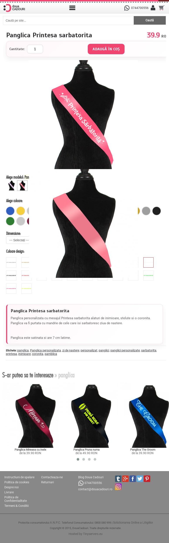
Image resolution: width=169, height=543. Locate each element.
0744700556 (90, 483)
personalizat (89, 350)
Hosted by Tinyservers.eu (86, 534)
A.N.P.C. (55, 522)
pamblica (51, 354)
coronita (37, 354)
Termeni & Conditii (16, 505)
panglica (23, 350)
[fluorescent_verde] (149, 272)
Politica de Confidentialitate (15, 498)
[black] (11, 272)
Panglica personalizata (45, 350)
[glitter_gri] (11, 259)
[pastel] (21, 221)
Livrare (9, 492)
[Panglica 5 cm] (12, 182)
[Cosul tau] (161, 7)
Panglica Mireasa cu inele (30, 449)
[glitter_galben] (27, 259)
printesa (11, 354)
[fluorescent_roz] (11, 285)
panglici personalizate (125, 350)
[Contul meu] (153, 8)
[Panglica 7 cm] (23, 182)
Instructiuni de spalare (19, 477)
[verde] (10, 221)
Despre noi (11, 487)
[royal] (10, 211)
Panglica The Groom (142, 449)
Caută (149, 20)
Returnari (47, 482)
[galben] (21, 211)
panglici (104, 350)
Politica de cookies (16, 482)
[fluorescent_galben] (27, 285)
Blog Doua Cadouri (90, 477)
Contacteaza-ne (52, 477)
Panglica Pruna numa (86, 449)
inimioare (24, 354)
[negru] (156, 211)
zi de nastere (70, 350)
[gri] (146, 211)
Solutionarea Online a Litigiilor (133, 522)
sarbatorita (148, 350)
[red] (27, 272)
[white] (149, 259)
